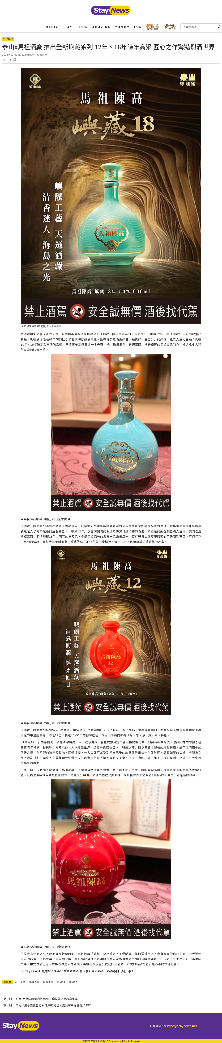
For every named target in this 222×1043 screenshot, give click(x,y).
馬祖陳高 (48, 982)
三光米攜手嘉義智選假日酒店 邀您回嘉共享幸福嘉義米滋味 (53, 1005)
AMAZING (101, 26)
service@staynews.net (180, 1026)
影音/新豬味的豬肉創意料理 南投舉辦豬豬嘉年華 (47, 999)
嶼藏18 (61, 982)
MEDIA (51, 26)
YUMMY (122, 26)
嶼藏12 (73, 982)
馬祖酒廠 (34, 982)
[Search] (201, 26)
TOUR (82, 26)
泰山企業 (20, 982)
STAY (67, 26)
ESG (138, 26)
